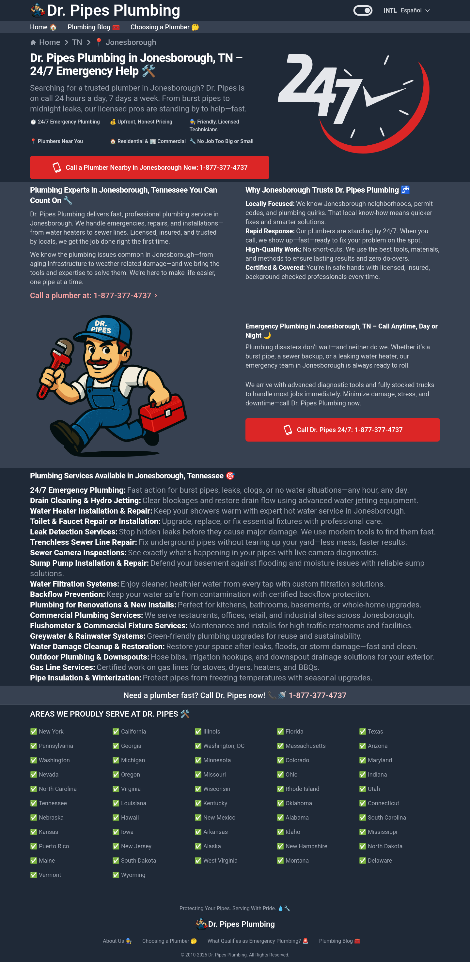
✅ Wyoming (129, 874)
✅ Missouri (210, 774)
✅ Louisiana (129, 803)
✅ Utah (369, 788)
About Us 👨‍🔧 (117, 941)
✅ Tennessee (48, 803)
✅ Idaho (288, 831)
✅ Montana (293, 860)
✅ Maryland (375, 760)
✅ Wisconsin (212, 788)
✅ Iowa (122, 831)
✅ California (129, 731)
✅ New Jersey (131, 846)
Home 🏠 (43, 27)
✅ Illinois (207, 731)
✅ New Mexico (215, 817)
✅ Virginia (126, 788)
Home (45, 42)
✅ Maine (42, 860)
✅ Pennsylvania (51, 745)
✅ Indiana (373, 774)
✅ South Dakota (134, 860)
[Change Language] (406, 10)
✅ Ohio (287, 774)
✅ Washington (50, 760)
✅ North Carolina (53, 788)
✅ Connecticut (379, 803)
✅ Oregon (126, 774)
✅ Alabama (293, 817)
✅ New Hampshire (302, 846)
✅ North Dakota (380, 846)
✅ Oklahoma (294, 803)
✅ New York (47, 731)
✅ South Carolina (382, 817)
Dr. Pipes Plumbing (227, 954)
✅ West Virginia (216, 860)
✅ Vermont (45, 874)
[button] (362, 10)
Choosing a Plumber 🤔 (165, 27)
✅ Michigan (128, 760)
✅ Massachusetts (301, 745)
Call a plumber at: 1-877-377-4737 (94, 295)
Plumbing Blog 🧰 (94, 27)
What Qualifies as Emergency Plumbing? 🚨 (258, 941)
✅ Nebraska (47, 817)
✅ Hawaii (125, 817)
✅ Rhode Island (298, 788)
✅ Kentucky (211, 803)
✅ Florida (290, 731)
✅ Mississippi (378, 831)
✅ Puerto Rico (49, 846)
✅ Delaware (375, 860)
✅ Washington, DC (219, 745)
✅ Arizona (373, 745)
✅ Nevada (44, 774)
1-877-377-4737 (317, 695)
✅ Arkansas (211, 831)
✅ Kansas (44, 831)
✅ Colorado (293, 760)
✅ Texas (371, 731)
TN (77, 42)
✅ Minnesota (213, 760)
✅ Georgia (126, 745)
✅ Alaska (208, 846)
